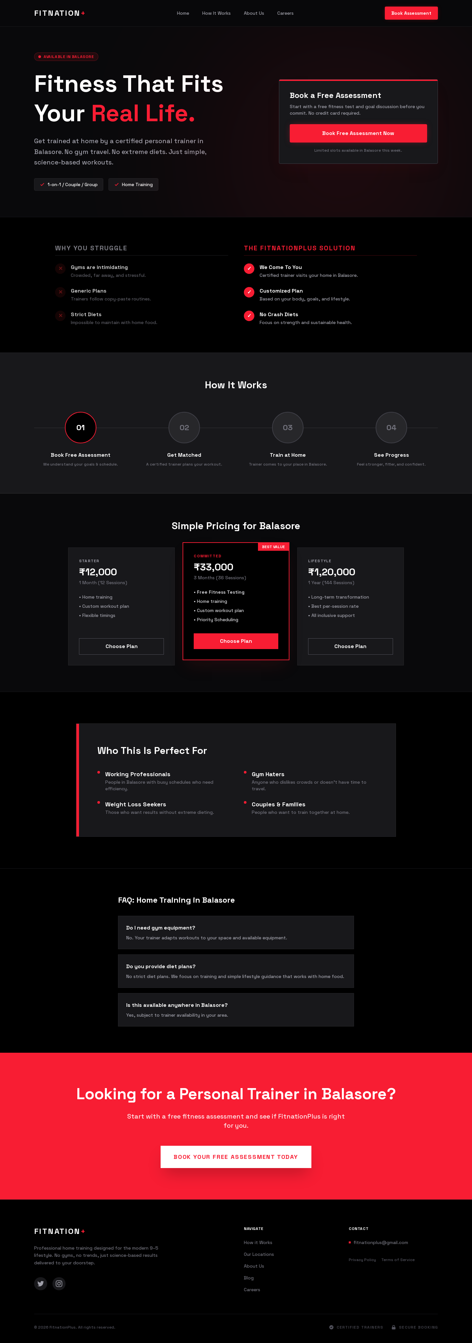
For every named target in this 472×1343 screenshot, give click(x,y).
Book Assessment (411, 13)
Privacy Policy (362, 1259)
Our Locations (259, 1254)
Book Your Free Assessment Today (236, 1157)
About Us (254, 13)
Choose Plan (122, 646)
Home (183, 13)
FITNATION (60, 13)
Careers (285, 13)
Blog (249, 1278)
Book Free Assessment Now (358, 133)
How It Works (216, 13)
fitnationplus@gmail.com (380, 1242)
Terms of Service (398, 1259)
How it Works (258, 1242)
